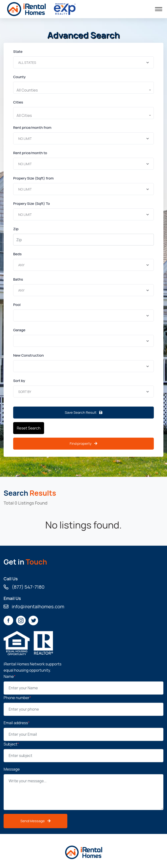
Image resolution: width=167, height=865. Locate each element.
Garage (19, 329)
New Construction (28, 355)
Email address (17, 722)
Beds (17, 253)
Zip (15, 228)
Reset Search (28, 428)
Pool (17, 304)
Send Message (35, 820)
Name (10, 676)
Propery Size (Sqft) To (31, 203)
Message (12, 769)
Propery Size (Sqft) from (33, 178)
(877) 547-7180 (24, 587)
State (18, 51)
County (19, 76)
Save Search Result (83, 412)
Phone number (17, 697)
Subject (11, 744)
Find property (84, 443)
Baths (18, 279)
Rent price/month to (30, 152)
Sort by (19, 380)
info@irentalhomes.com (34, 607)
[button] (83, 90)
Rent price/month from (32, 127)
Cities (18, 102)
